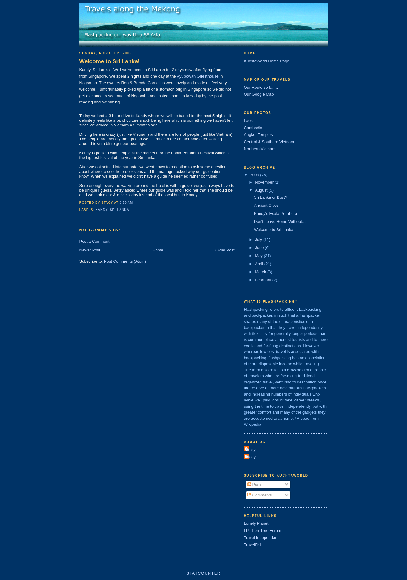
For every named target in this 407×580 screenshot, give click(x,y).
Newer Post (89, 250)
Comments (259, 495)
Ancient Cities (266, 205)
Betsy (251, 449)
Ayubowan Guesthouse (198, 76)
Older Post (224, 250)
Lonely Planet (256, 523)
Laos (248, 120)
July (259, 239)
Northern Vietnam (260, 149)
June (260, 247)
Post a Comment (94, 241)
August (262, 190)
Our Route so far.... (261, 87)
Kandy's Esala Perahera (275, 213)
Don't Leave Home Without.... (280, 221)
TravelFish (253, 544)
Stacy (251, 457)
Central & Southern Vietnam (269, 141)
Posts (254, 484)
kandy (102, 209)
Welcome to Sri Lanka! (109, 61)
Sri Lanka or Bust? (270, 197)
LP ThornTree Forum (262, 530)
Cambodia (253, 127)
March (261, 272)
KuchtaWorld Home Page (266, 61)
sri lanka (119, 209)
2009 (255, 175)
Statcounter (204, 573)
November (265, 182)
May (259, 255)
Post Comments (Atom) (125, 261)
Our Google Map (259, 94)
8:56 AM (126, 202)
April (259, 263)
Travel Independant (261, 537)
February (263, 280)
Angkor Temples (258, 134)
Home (157, 250)
